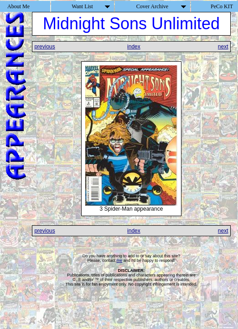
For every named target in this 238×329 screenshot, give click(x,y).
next (223, 46)
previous (44, 46)
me (120, 260)
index (133, 46)
